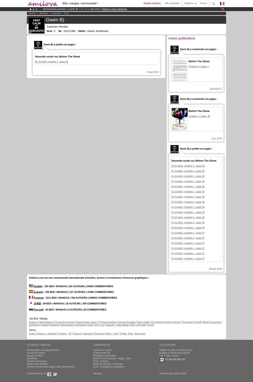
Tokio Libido (143, 322)
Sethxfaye (34, 325)
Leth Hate (141, 325)
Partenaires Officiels (37, 364)
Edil (132, 325)
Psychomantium (108, 322)
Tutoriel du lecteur (102, 350)
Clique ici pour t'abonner (114, 9)
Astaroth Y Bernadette (117, 325)
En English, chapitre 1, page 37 (188, 232)
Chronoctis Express (64, 322)
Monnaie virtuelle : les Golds (108, 364)
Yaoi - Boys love (136, 333)
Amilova (33, 322)
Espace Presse (35, 355)
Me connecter (172, 3)
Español (36, 292)
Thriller (123, 333)
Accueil (32, 13)
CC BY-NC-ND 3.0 (172, 359)
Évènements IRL (102, 353)
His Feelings (157, 322)
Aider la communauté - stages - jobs (112, 358)
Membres (44, 13)
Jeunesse (88, 333)
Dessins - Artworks (47, 333)
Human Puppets (126, 322)
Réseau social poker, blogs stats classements (51, 366)
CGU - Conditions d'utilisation (108, 366)
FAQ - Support (100, 361)
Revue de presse (36, 353)
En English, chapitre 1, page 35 (51, 61)
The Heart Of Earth (192, 322)
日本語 (35, 303)
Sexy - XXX (112, 333)
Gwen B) (56, 13)
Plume (150, 325)
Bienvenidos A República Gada (76, 325)
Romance (99, 333)
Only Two (99, 325)
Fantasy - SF (65, 333)
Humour (77, 333)
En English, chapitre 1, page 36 (188, 166)
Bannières (32, 358)
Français (36, 297)
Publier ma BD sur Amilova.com (176, 350)
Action (32, 333)
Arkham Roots (172, 322)
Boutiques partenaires (104, 355)
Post (66, 13)
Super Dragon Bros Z (87, 322)
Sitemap (97, 373)
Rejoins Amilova (152, 3)
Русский (36, 309)
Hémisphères (46, 322)
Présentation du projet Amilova (43, 350)
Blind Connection (212, 322)
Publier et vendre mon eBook (174, 353)
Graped (45, 325)
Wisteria (54, 325)
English (35, 286)
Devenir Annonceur (37, 361)
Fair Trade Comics (169, 355)
